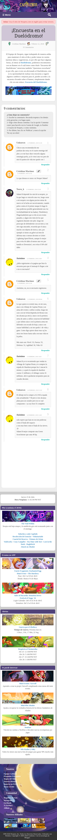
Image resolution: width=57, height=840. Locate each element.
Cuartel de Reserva (20, 539)
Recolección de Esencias (22, 536)
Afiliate (7, 808)
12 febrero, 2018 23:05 (33, 189)
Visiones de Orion (36, 539)
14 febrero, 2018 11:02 (34, 390)
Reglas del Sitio (10, 779)
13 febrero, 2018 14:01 (34, 356)
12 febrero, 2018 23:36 (24, 283)
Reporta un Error (11, 784)
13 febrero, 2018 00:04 (34, 299)
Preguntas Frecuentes (12, 776)
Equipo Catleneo (10, 774)
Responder (45, 165)
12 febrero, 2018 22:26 (34, 143)
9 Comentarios (28, 47)
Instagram (8, 800)
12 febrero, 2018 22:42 (24, 173)
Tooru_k (20, 189)
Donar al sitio (9, 787)
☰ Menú (6, 15)
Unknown (20, 143)
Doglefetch (30, 544)
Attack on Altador (28, 547)
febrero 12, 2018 (37, 44)
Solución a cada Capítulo (28, 534)
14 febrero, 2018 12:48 (34, 415)
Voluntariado (38, 536)
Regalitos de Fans (10, 798)
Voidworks (8, 542)
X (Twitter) (8, 805)
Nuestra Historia (10, 781)
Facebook (7, 803)
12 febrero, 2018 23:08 (34, 258)
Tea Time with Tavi (34, 542)
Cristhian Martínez (25, 171)
